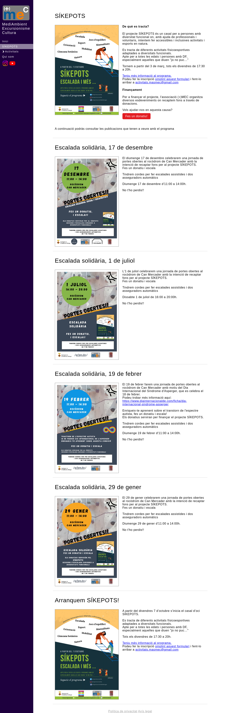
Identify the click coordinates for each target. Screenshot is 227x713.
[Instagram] (5, 65)
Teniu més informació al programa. (147, 75)
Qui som (8, 56)
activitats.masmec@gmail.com (157, 82)
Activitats (10, 51)
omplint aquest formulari (172, 79)
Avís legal (145, 711)
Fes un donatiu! (136, 116)
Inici (5, 41)
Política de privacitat (122, 711)
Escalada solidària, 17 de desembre (104, 147)
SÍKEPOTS (10, 46)
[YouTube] (12, 65)
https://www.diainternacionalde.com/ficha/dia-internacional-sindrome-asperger (154, 402)
